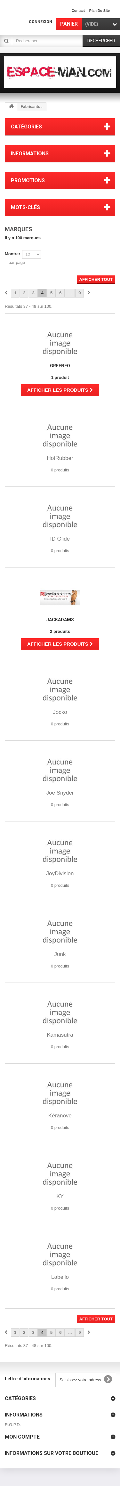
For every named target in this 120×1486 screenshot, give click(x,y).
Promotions (28, 180)
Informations (30, 154)
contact (78, 10)
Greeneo (60, 365)
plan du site (99, 10)
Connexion (40, 22)
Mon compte (22, 1437)
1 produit (60, 377)
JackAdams (60, 619)
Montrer (12, 253)
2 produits (60, 631)
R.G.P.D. (13, 1424)
